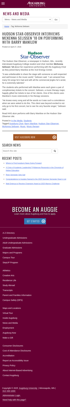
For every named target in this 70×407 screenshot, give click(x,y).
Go (56, 19)
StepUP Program (10, 262)
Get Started (33, 221)
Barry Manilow (30, 123)
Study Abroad (9, 285)
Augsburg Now (9, 333)
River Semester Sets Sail (15, 175)
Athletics (6, 270)
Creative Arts (8, 275)
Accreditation (8, 355)
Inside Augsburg (10, 318)
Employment (8, 328)
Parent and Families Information (17, 295)
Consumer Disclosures (13, 346)
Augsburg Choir (16, 123)
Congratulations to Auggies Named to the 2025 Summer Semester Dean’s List (36, 179)
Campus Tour (9, 257)
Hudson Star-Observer (48, 123)
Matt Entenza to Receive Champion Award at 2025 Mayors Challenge (33, 184)
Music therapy (33, 126)
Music (23, 126)
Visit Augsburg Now (25, 137)
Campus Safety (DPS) (13, 300)
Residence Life (9, 280)
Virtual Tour (8, 313)
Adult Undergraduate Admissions (17, 243)
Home (6, 26)
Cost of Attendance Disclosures (17, 351)
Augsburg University (28, 388)
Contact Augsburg (11, 375)
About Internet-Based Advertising (17, 370)
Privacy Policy (9, 365)
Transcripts (8, 290)
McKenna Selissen (10, 126)
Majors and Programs (12, 252)
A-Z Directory (9, 233)
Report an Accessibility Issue (16, 360)
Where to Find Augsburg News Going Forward (23, 163)
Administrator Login (11, 395)
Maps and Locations (12, 308)
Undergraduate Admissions (15, 238)
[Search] (55, 151)
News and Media (16, 13)
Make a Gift (8, 338)
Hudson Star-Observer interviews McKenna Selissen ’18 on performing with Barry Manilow (32, 38)
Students (28, 121)
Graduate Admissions (12, 248)
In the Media (16, 121)
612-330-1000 (9, 391)
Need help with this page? (14, 400)
